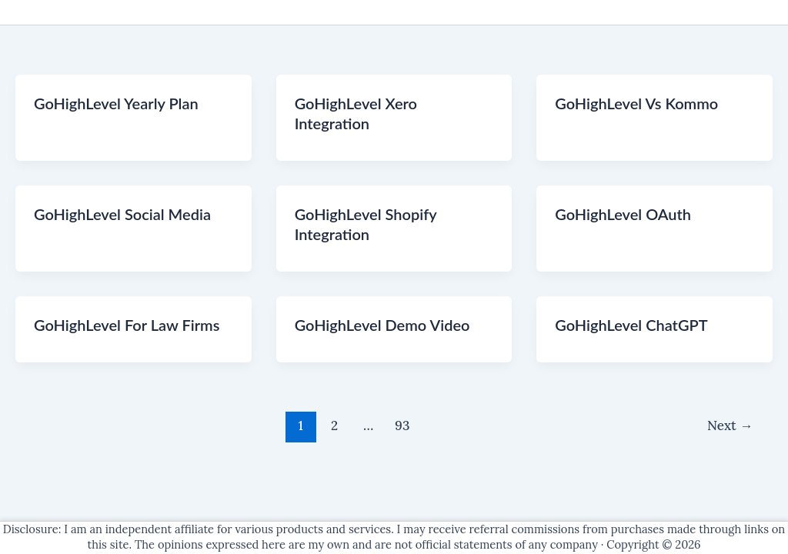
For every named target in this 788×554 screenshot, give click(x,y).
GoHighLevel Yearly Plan (116, 103)
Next (730, 425)
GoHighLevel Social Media (122, 214)
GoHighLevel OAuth (623, 214)
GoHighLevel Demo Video (382, 324)
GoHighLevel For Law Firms (126, 324)
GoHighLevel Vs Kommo (636, 103)
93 (402, 425)
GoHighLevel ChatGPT (631, 324)
